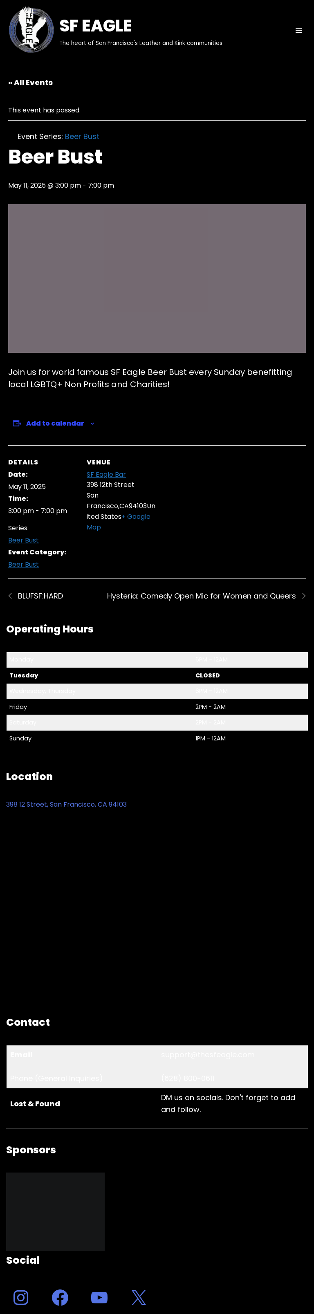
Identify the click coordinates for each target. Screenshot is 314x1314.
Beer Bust (23, 540)
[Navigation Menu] (298, 30)
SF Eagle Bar (106, 474)
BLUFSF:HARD (39, 596)
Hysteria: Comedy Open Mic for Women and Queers (202, 596)
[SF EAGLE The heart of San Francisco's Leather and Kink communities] (114, 30)
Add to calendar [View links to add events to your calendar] (55, 423)
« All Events (30, 82)
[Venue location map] (208, 502)
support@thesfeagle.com (208, 1054)
